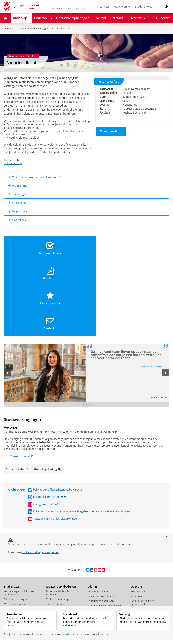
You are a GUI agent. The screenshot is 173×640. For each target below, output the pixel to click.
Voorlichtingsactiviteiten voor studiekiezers (20, 517)
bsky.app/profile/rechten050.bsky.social (57, 414)
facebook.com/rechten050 (49, 421)
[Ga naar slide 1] (83, 329)
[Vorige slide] (7, 297)
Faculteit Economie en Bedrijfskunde (143, 527)
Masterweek (13, 163)
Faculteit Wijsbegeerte (143, 574)
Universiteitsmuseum (58, 546)
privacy (53, 634)
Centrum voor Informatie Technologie (60, 539)
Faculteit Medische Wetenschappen (141, 555)
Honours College (13, 543)
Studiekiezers (12, 511)
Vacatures (136, 520)
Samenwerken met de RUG (61, 533)
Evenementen (107, 246)
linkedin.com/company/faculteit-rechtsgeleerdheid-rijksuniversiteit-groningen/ (82, 436)
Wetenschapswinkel (57, 560)
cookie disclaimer (73, 634)
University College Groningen (147, 587)
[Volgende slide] (165, 297)
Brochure (65, 246)
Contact (104, 6)
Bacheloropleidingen (15, 523)
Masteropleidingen (14, 528)
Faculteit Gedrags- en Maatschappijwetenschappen (147, 535)
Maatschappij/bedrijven (61, 511)
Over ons (136, 511)
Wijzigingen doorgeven (101, 525)
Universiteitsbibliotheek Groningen (59, 517)
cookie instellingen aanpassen (40, 477)
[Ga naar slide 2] (86, 329)
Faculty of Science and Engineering (143, 581)
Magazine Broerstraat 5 (101, 520)
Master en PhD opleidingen (33, 28)
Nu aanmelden (111, 131)
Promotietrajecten (14, 547)
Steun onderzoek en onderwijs (105, 530)
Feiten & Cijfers (108, 82)
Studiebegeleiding (47, 394)
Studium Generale (56, 555)
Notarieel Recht (60, 28)
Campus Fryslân (139, 592)
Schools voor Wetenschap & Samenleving (61, 567)
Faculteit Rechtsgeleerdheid (146, 562)
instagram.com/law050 (47, 429)
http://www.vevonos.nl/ (18, 381)
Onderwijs (9, 28)
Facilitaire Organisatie (143, 601)
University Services (141, 596)
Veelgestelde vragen (15, 552)
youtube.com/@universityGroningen (55, 443)
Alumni (92, 511)
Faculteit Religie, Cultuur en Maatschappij (146, 543)
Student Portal (144, 6)
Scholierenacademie (15, 533)
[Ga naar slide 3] (89, 329)
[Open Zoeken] (162, 18)
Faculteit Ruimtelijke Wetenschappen (142, 568)
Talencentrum (54, 528)
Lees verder (158, 322)
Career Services (54, 550)
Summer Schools (13, 538)
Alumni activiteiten (98, 516)
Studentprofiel (17, 394)
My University (122, 6)
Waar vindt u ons (140, 516)
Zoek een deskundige (58, 523)
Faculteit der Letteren (143, 549)
